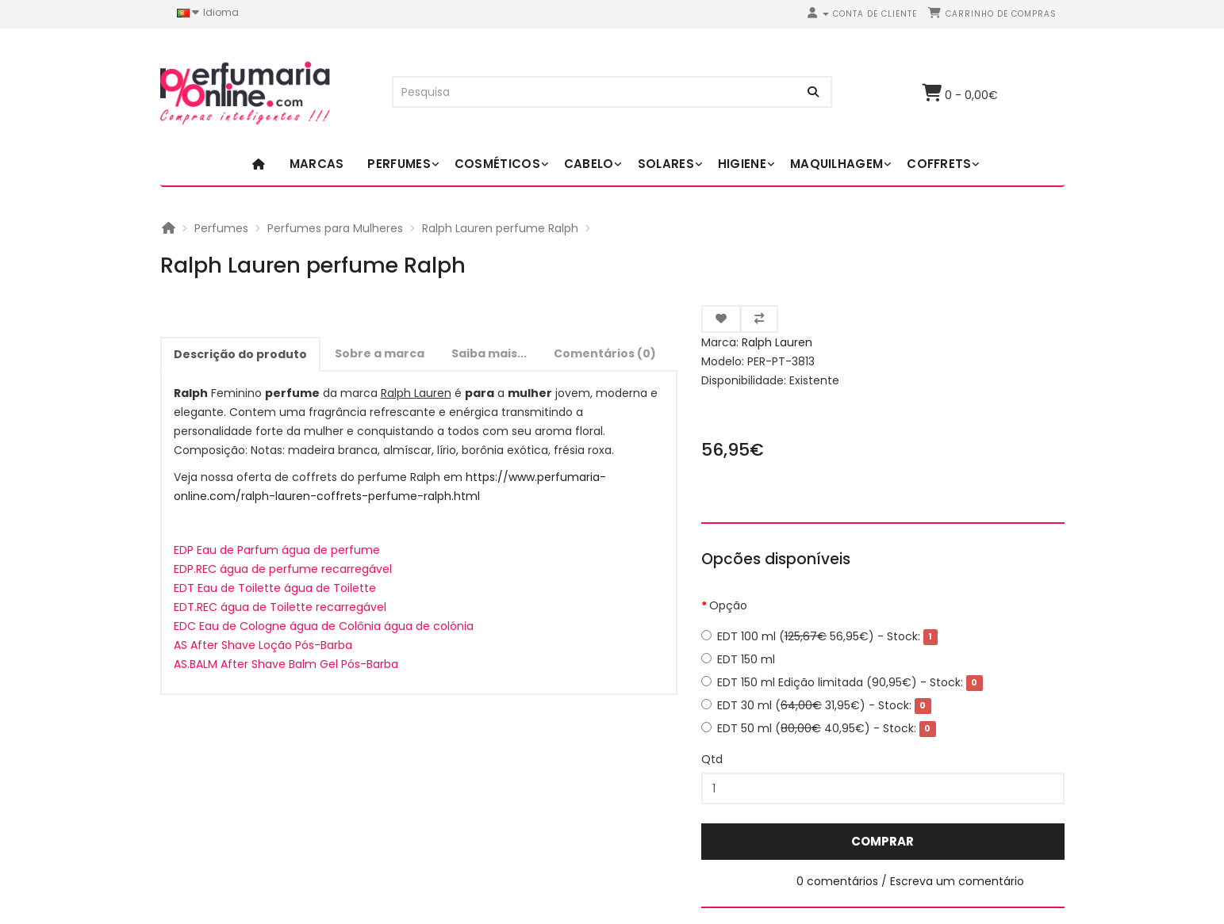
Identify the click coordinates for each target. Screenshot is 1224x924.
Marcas (317, 163)
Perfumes (398, 163)
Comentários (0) (605, 353)
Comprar (882, 841)
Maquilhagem (836, 163)
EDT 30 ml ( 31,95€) (816, 705)
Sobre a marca (379, 353)
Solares (666, 163)
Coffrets (939, 163)
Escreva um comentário (957, 881)
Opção (728, 605)
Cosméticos (497, 163)
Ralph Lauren (777, 342)
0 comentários (837, 881)
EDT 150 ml (738, 659)
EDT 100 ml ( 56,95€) (819, 636)
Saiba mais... (489, 353)
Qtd (712, 759)
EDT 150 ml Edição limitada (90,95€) (842, 682)
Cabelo (589, 163)
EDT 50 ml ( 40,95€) (818, 728)
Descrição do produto (240, 354)
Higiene (742, 163)
